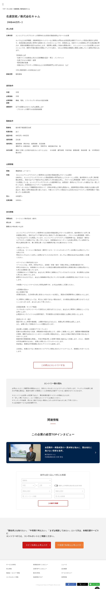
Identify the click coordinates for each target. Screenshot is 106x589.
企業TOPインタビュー (40, 568)
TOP (4, 9)
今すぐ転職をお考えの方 (37, 545)
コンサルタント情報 (12, 577)
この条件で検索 (53, 503)
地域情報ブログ (38, 577)
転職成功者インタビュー (40, 564)
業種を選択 (26, 491)
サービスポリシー (66, 573)
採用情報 (64, 577)
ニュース (64, 564)
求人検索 (9, 9)
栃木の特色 (36, 573)
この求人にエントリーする (53, 365)
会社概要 (64, 568)
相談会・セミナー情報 (13, 573)
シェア (72, 584)
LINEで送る (95, 584)
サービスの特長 (11, 564)
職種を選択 (59, 491)
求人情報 (9, 568)
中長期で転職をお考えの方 (69, 545)
